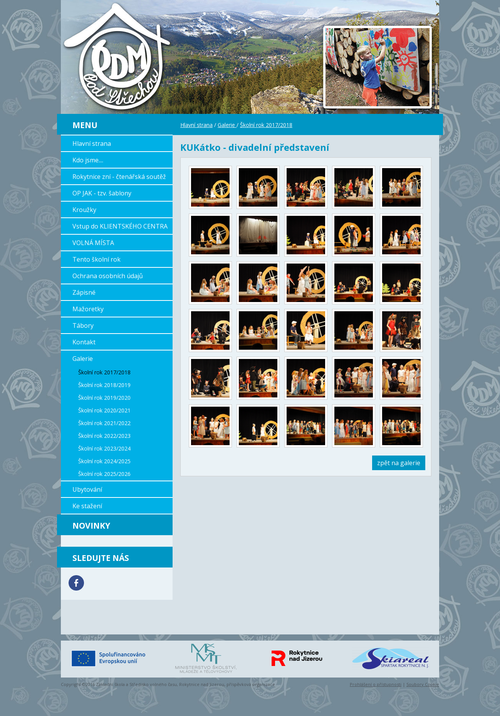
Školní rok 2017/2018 (104, 372)
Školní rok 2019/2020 (104, 397)
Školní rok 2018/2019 (104, 385)
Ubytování (87, 489)
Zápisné (84, 292)
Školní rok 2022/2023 (104, 435)
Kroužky (84, 209)
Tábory (83, 325)
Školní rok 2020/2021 (104, 410)
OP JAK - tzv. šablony (101, 193)
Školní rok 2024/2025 (104, 461)
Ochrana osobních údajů (107, 276)
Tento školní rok (96, 259)
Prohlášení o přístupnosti (375, 684)
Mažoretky (88, 309)
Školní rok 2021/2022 (104, 423)
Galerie (82, 358)
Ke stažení (87, 506)
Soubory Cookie (422, 684)
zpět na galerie (398, 463)
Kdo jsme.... (87, 160)
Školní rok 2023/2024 (104, 448)
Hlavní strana (91, 143)
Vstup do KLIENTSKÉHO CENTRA (120, 226)
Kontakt (84, 342)
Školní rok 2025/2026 (104, 473)
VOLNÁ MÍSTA (93, 243)
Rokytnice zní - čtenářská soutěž (119, 176)
